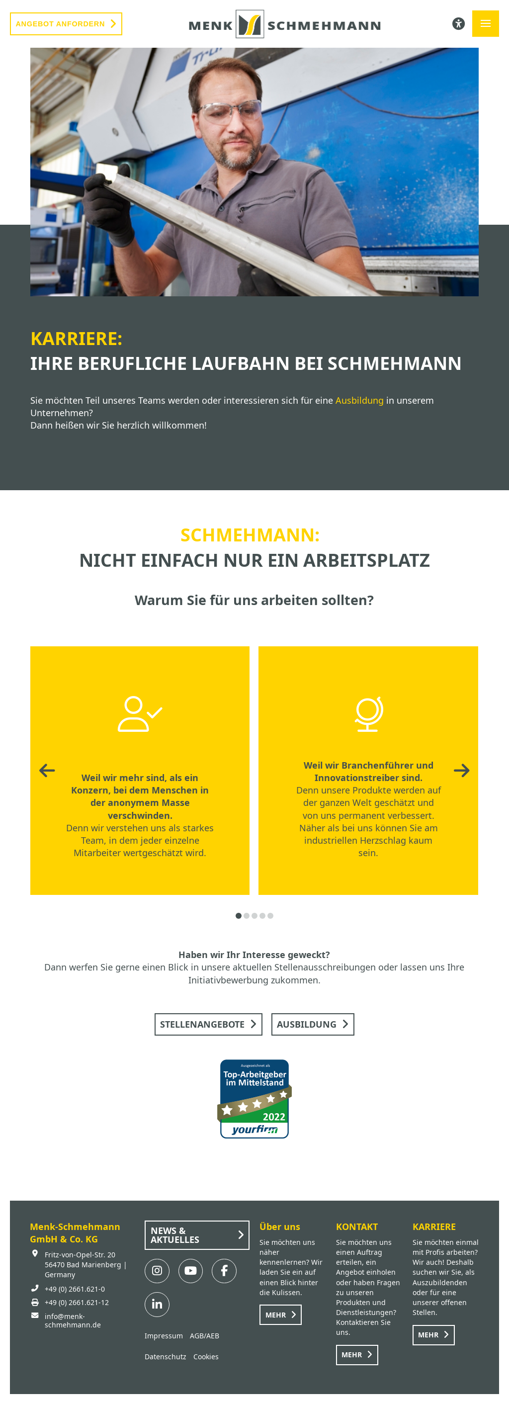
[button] (485, 23)
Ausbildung (360, 400)
